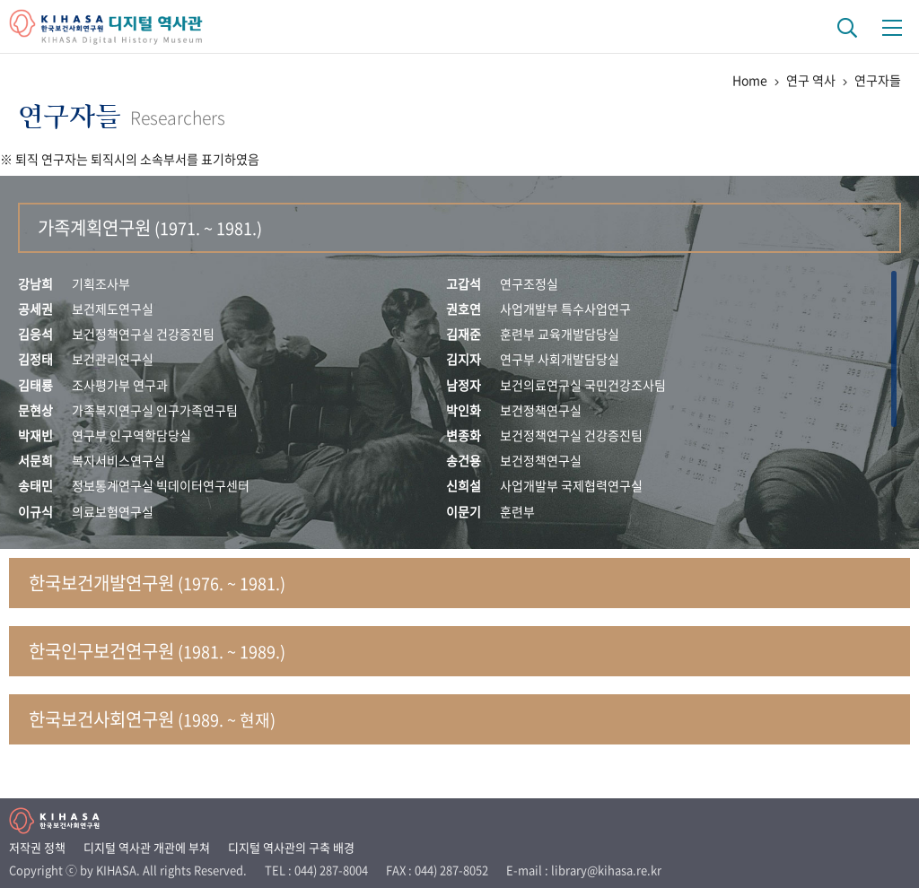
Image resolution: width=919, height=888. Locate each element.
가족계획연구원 (150, 227)
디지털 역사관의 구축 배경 (291, 847)
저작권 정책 (37, 847)
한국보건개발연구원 (157, 583)
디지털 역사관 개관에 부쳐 (146, 847)
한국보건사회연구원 (152, 719)
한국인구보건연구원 (157, 651)
